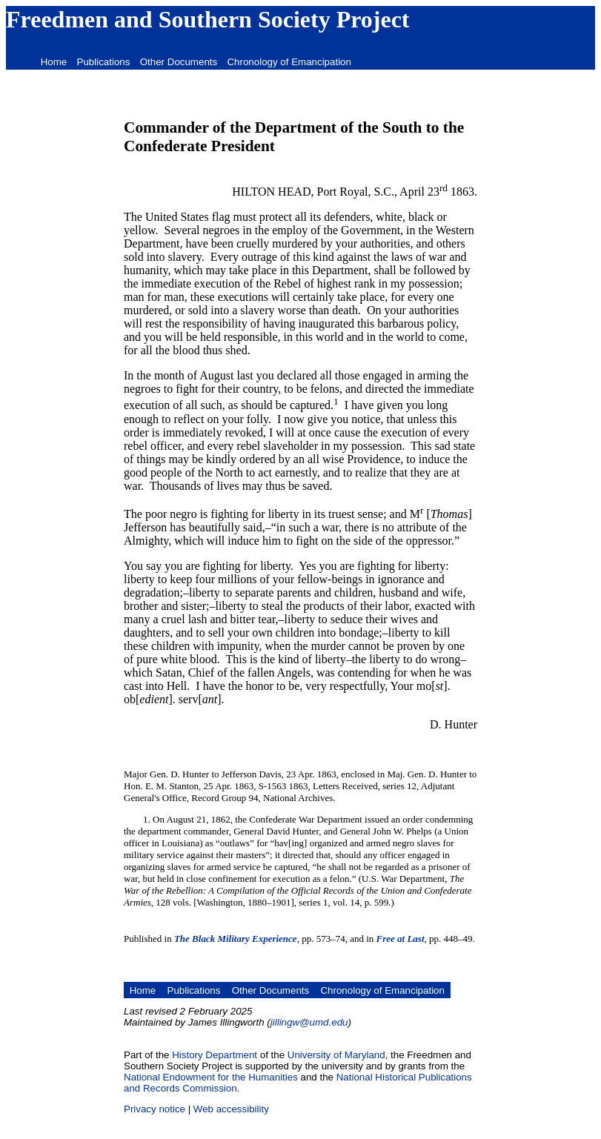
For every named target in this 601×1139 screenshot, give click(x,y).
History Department (214, 1054)
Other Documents (178, 61)
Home (54, 61)
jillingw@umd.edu (309, 1022)
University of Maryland (336, 1054)
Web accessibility (231, 1109)
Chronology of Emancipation (289, 61)
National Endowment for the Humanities (211, 1077)
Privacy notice (154, 1109)
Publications (103, 61)
